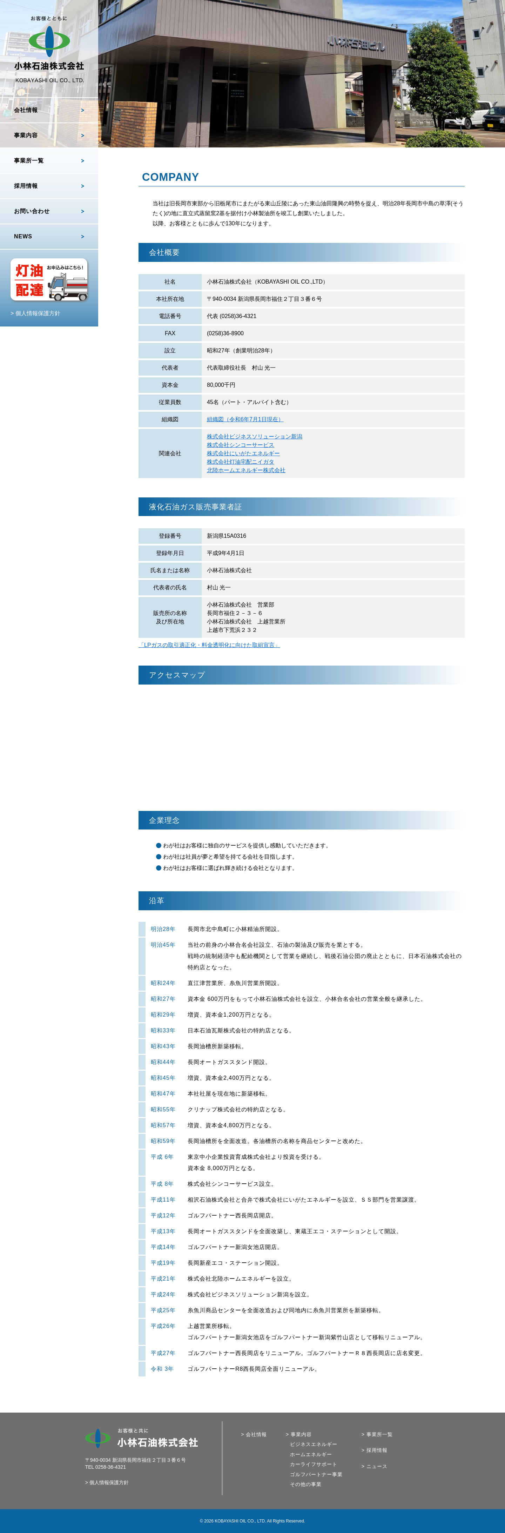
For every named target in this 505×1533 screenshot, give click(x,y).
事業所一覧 (29, 161)
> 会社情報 (254, 1434)
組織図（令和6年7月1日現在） (245, 419)
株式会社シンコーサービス (240, 445)
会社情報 (26, 110)
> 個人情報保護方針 (35, 313)
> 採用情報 (375, 1450)
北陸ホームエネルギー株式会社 (246, 470)
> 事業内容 (299, 1434)
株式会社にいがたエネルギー (243, 453)
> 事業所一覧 (377, 1434)
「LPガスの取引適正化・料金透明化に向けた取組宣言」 (209, 645)
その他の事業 (306, 1484)
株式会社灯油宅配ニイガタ (240, 462)
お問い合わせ (32, 211)
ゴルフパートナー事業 (316, 1474)
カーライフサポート (313, 1464)
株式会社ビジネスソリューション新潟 (254, 437)
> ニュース (375, 1466)
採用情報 (26, 186)
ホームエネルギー (311, 1454)
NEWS (23, 236)
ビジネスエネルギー (313, 1444)
